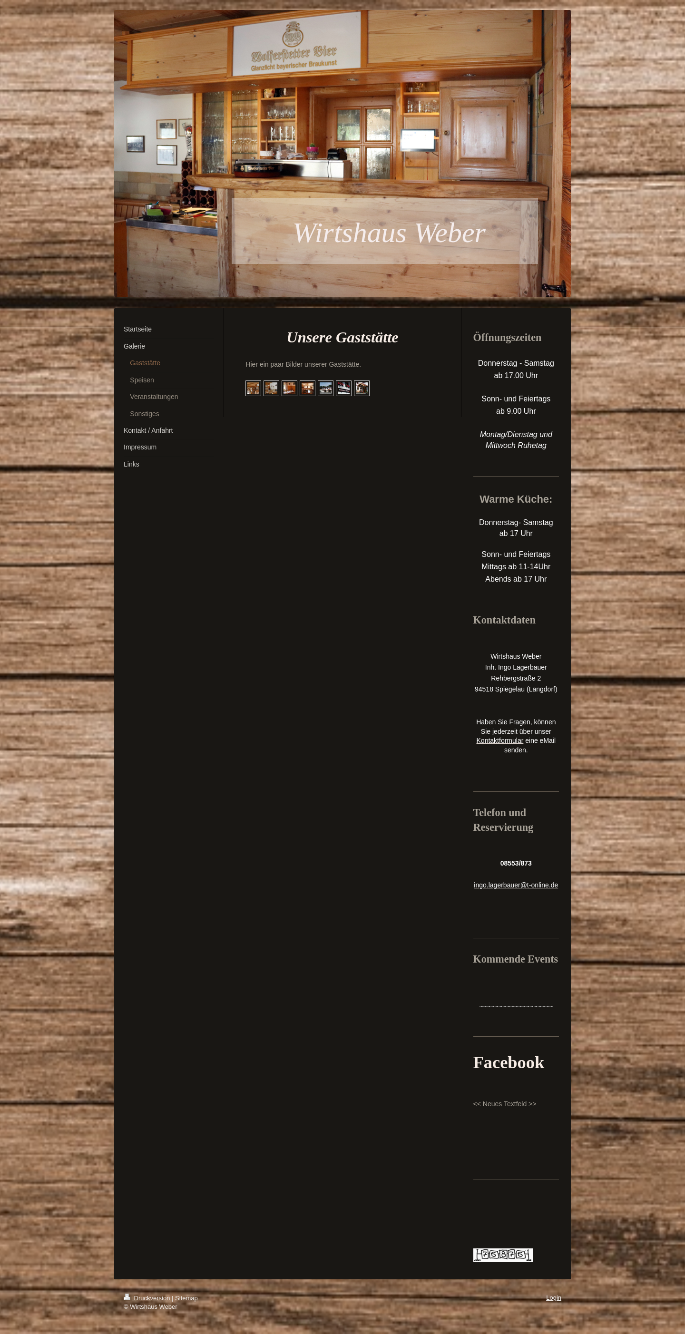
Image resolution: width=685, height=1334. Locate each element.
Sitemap (186, 1298)
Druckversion (148, 1298)
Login (553, 1297)
